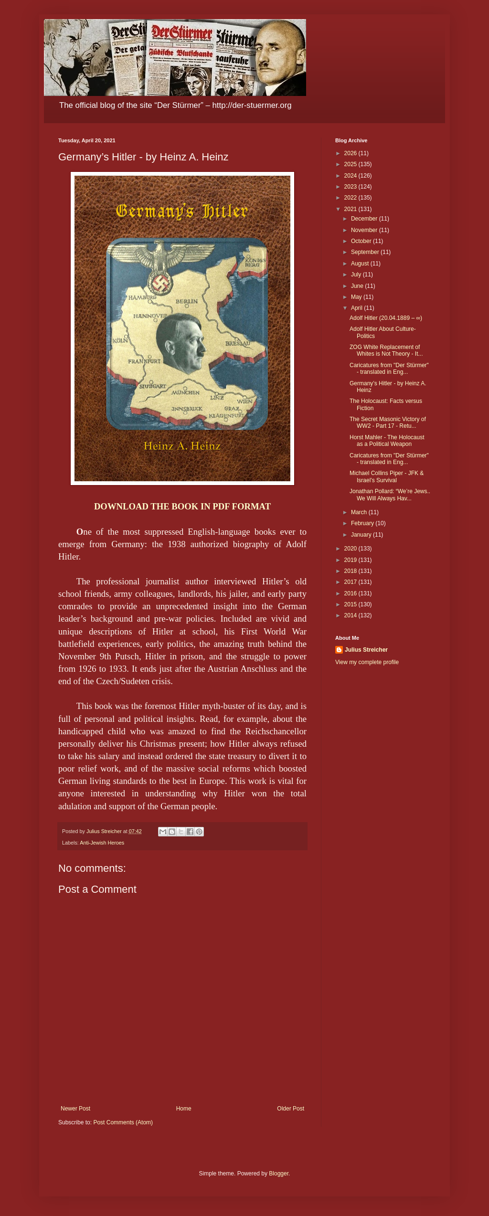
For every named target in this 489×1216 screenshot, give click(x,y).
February (363, 523)
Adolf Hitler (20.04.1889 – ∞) (386, 318)
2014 (351, 615)
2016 (351, 593)
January (362, 534)
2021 (351, 209)
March (360, 512)
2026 (351, 153)
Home (183, 1108)
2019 (351, 560)
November (365, 230)
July (357, 274)
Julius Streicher (366, 649)
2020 (351, 548)
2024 (351, 175)
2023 (351, 186)
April (357, 308)
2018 (351, 571)
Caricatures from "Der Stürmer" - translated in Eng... (389, 368)
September (366, 252)
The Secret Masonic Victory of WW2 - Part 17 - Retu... (388, 422)
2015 (351, 604)
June (358, 286)
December (365, 218)
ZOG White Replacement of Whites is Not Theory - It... (386, 350)
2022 (351, 197)
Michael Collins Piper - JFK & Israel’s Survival (387, 476)
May (357, 297)
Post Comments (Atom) (123, 1122)
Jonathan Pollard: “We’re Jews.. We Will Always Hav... (390, 494)
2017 (351, 582)
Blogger (278, 1173)
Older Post (290, 1108)
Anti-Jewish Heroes (102, 843)
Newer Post (75, 1108)
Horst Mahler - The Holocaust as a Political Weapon (387, 440)
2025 (351, 164)
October (362, 241)
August (361, 263)
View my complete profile (367, 662)
